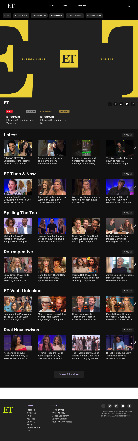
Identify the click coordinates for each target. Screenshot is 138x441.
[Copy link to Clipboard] (132, 105)
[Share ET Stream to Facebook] (109, 105)
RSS (29, 430)
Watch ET (83, 5)
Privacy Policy (58, 412)
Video (66, 5)
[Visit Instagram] (116, 406)
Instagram (31, 412)
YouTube (31, 418)
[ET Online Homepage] (11, 6)
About (30, 424)
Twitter (30, 415)
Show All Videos (69, 374)
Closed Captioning (60, 415)
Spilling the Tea (39, 15)
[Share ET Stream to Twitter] (115, 105)
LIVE (52, 5)
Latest (7, 15)
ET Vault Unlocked (75, 15)
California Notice (59, 418)
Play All (128, 135)
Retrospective (56, 15)
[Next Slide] (135, 148)
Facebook (31, 409)
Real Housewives (94, 15)
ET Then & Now (21, 15)
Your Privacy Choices (61, 421)
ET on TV (31, 421)
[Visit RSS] (129, 406)
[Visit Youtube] (123, 406)
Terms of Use (57, 409)
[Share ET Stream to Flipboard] (127, 105)
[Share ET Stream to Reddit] (121, 105)
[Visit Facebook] (103, 406)
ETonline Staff (33, 427)
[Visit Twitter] (110, 406)
